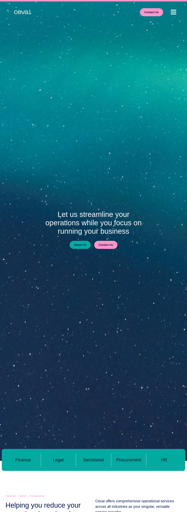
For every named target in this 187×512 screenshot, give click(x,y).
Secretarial (93, 459)
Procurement (128, 459)
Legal (58, 459)
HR (164, 459)
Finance (23, 459)
